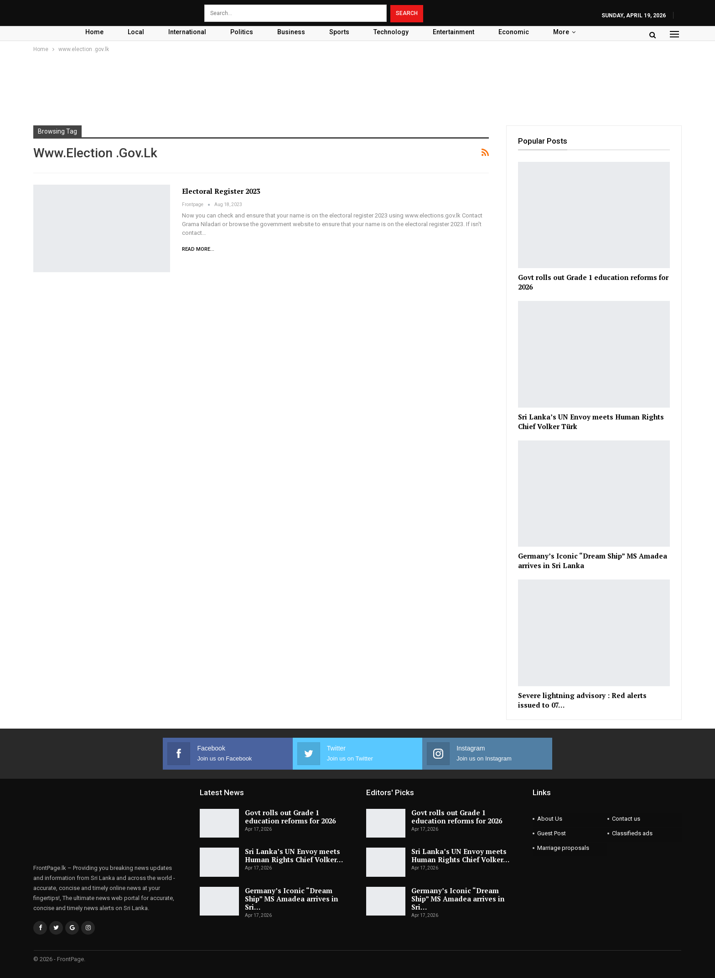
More (561, 32)
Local (136, 32)
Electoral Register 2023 (221, 191)
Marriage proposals (563, 847)
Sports (339, 32)
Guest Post (551, 833)
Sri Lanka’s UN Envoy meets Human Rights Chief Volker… (294, 855)
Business (291, 32)
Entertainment (453, 32)
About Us (549, 818)
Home (94, 32)
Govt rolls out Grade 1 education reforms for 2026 (290, 816)
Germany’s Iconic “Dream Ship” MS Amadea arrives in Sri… (291, 898)
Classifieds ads (632, 833)
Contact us (626, 818)
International (187, 32)
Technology (391, 32)
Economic (513, 32)
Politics (241, 32)
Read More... (198, 249)
